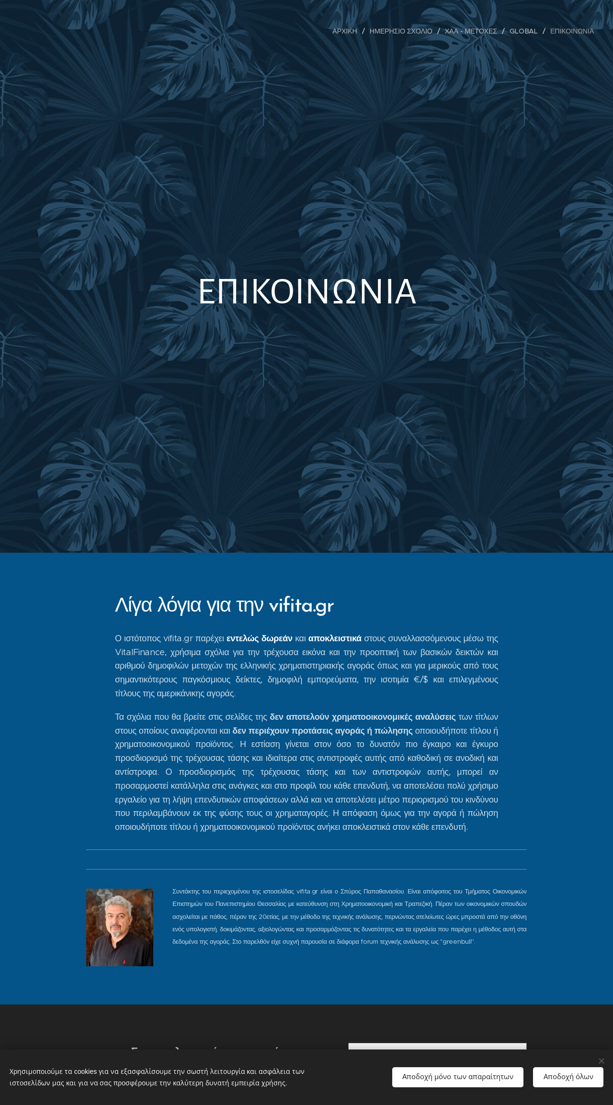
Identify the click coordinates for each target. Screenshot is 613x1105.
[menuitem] (347, 31)
